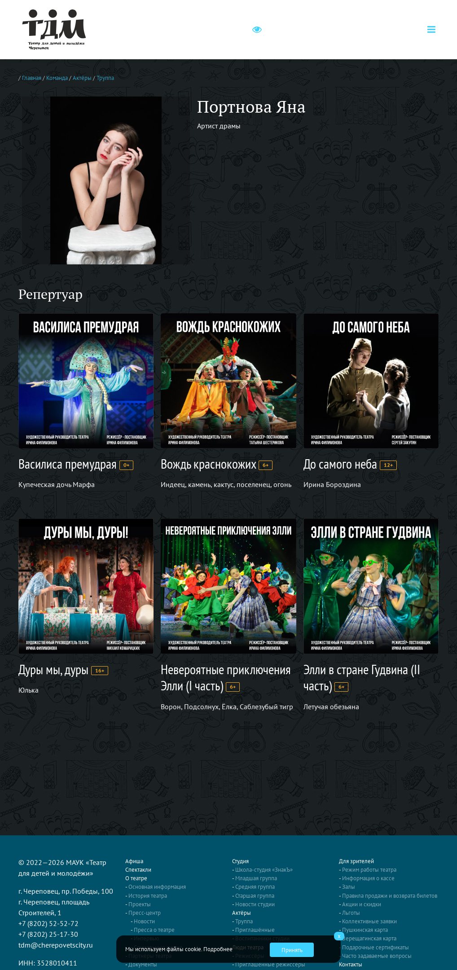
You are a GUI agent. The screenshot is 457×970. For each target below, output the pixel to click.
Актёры (82, 78)
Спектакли (138, 869)
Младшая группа (256, 878)
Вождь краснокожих (208, 463)
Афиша (134, 861)
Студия (240, 861)
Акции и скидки (361, 904)
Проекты (139, 904)
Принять (292, 950)
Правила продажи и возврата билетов (389, 896)
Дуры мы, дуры (53, 669)
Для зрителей (356, 861)
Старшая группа (254, 896)
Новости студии (255, 904)
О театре (136, 878)
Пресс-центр (144, 913)
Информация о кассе (368, 878)
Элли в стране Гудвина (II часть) (361, 677)
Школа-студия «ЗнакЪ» (264, 869)
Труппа (105, 78)
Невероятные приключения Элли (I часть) (226, 677)
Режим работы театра (369, 869)
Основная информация (157, 887)
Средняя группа (255, 887)
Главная (31, 78)
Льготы (351, 913)
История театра (147, 896)
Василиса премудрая (67, 463)
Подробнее (218, 949)
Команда (57, 78)
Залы (348, 887)
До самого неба (340, 463)
